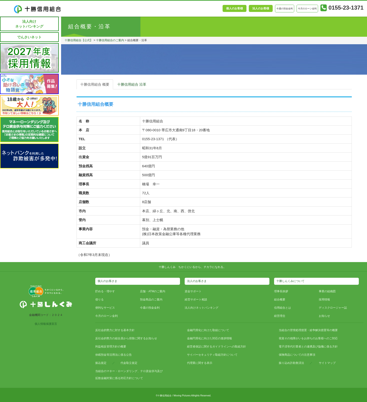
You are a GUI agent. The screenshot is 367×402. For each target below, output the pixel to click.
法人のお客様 (260, 8)
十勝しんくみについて (290, 281)
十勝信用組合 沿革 (131, 84)
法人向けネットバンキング (29, 23)
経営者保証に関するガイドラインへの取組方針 (216, 346)
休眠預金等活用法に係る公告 (113, 354)
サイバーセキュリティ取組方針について (212, 354)
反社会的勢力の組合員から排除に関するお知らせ (126, 338)
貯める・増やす (105, 291)
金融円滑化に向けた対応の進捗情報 (209, 338)
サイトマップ (327, 363)
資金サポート (193, 291)
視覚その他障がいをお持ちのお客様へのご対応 (308, 338)
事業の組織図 (327, 291)
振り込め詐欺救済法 (291, 363)
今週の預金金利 (150, 307)
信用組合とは (282, 307)
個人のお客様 (234, 8)
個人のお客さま (107, 281)
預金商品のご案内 (151, 299)
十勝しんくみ (167, 267)
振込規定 (100, 363)
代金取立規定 (129, 363)
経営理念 (279, 316)
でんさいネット (29, 37)
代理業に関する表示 (199, 363)
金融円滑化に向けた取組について (208, 330)
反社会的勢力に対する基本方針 (115, 330)
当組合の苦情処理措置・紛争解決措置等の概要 (308, 330)
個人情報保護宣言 (46, 323)
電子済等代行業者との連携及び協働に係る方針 (308, 346)
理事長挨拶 (281, 291)
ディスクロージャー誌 (333, 307)
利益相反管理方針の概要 (110, 346)
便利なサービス (105, 307)
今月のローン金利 (106, 316)
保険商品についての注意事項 (297, 354)
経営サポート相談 (196, 299)
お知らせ (324, 316)
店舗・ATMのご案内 (152, 291)
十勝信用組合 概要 (94, 84)
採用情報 (324, 299)
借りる (99, 299)
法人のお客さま (197, 281)
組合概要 (279, 299)
